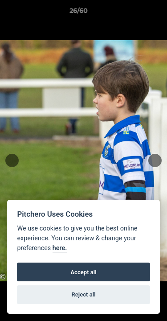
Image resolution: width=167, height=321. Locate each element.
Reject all (83, 294)
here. (60, 248)
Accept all (83, 272)
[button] (135, 13)
